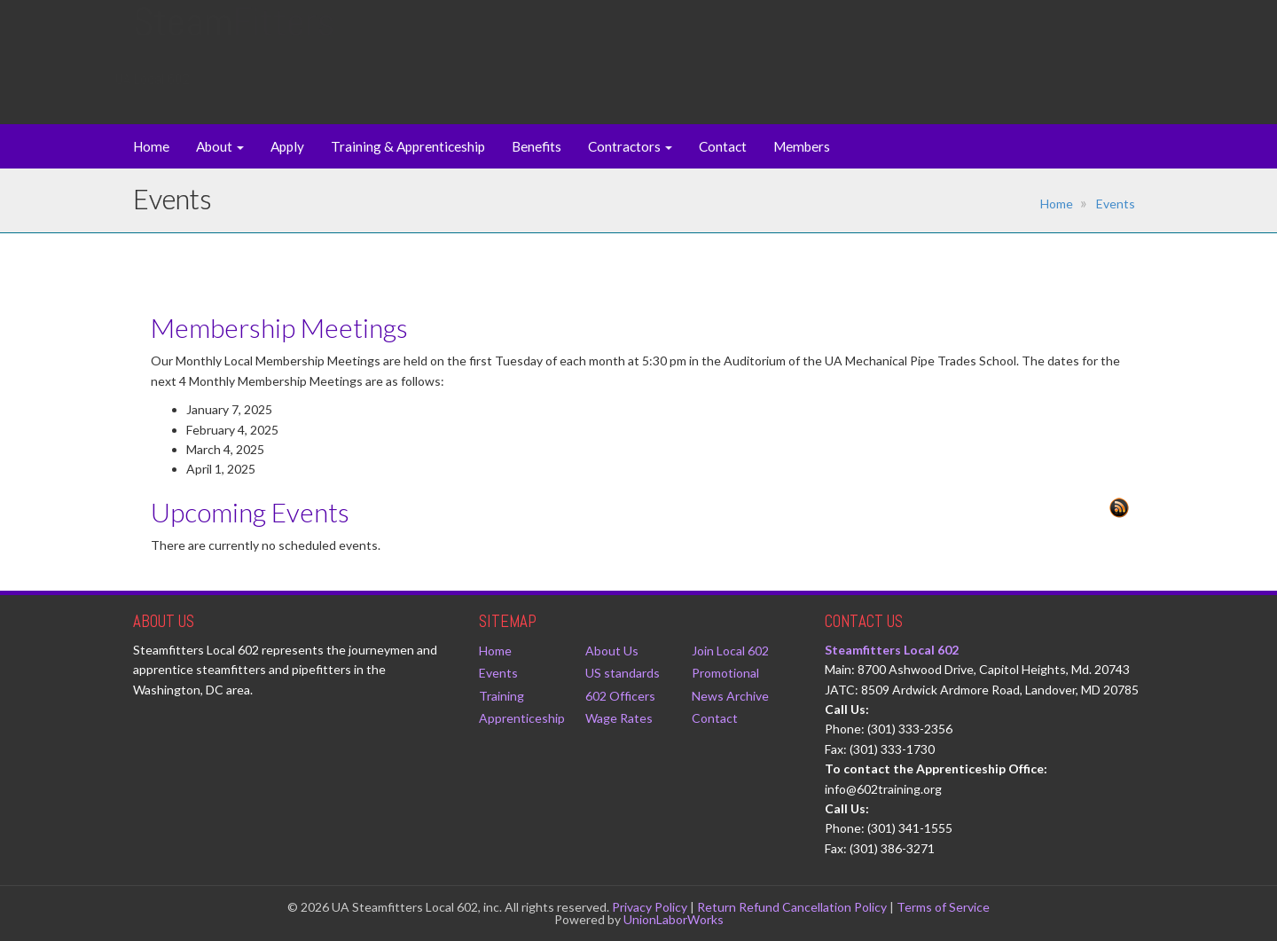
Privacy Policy (649, 906)
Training (501, 695)
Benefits (536, 146)
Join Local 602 (730, 650)
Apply (287, 146)
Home (151, 146)
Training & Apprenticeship (408, 146)
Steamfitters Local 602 (892, 649)
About (220, 146)
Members (801, 146)
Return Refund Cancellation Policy (792, 906)
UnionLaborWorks (673, 919)
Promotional (725, 672)
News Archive (730, 695)
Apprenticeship (522, 717)
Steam (233, 39)
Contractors (630, 146)
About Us (611, 650)
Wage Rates (619, 717)
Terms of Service (943, 906)
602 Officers (620, 695)
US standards (622, 672)
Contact (723, 146)
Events (1115, 203)
